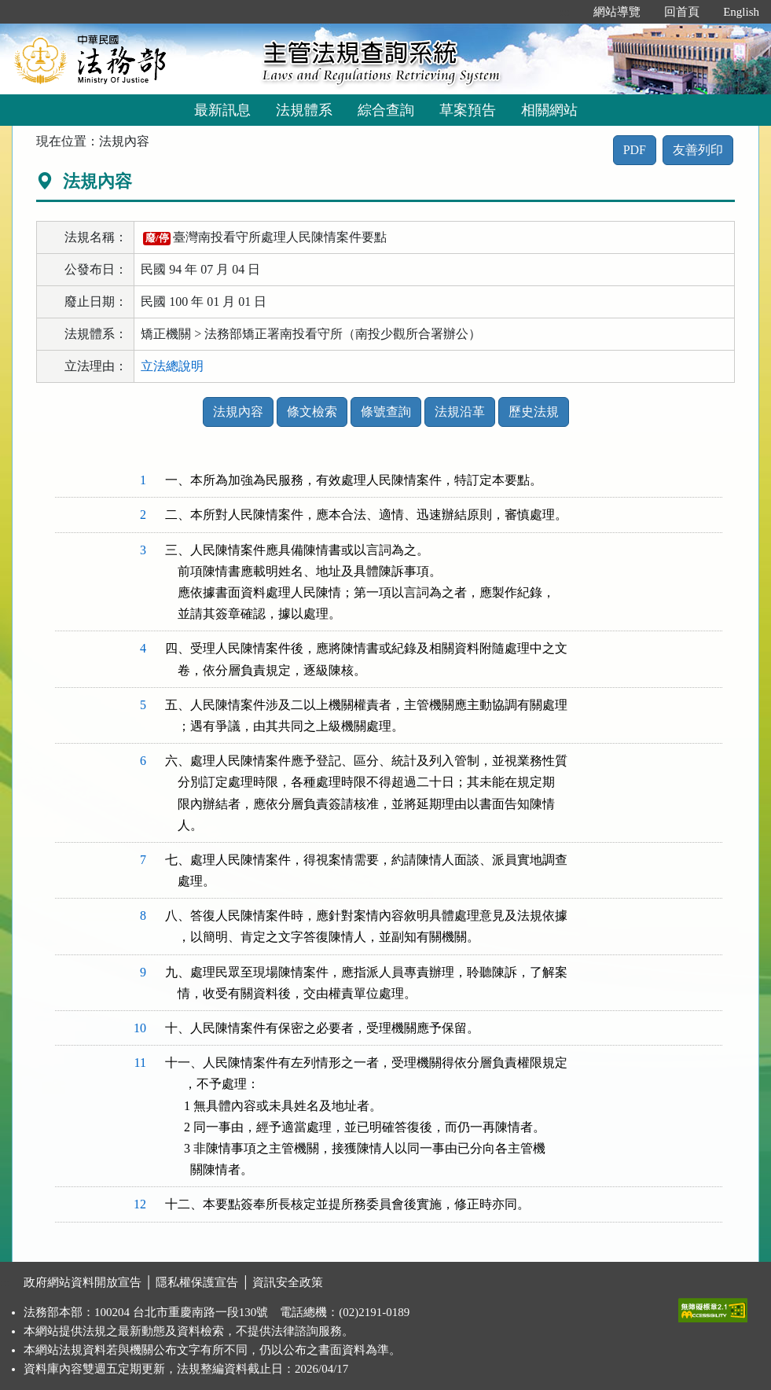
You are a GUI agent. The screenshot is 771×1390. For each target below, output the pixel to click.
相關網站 (549, 110)
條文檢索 (312, 411)
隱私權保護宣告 (197, 1282)
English (741, 12)
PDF (634, 149)
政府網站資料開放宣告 (82, 1282)
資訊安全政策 (287, 1282)
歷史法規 (533, 411)
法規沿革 (460, 411)
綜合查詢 (386, 110)
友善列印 (698, 149)
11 (140, 1062)
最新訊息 (222, 110)
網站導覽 (617, 12)
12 (140, 1204)
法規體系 (304, 110)
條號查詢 (386, 411)
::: (565, 12)
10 (140, 1028)
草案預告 (467, 110)
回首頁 (681, 12)
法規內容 (238, 411)
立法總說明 (172, 366)
